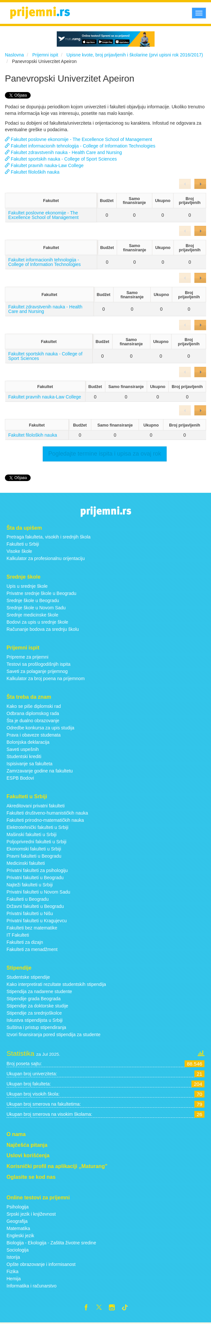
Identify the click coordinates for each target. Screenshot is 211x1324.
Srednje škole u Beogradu (33, 600)
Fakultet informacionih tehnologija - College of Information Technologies (80, 145)
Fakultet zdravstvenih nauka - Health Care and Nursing (63, 152)
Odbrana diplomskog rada (33, 713)
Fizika (13, 1271)
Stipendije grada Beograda (34, 999)
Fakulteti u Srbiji (23, 544)
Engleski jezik (20, 1236)
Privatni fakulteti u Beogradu (35, 878)
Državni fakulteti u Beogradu (35, 906)
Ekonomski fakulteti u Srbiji (34, 849)
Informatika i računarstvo (31, 1286)
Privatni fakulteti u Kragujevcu (37, 921)
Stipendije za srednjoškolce (34, 1013)
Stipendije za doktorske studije (37, 1006)
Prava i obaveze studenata (34, 735)
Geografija (17, 1221)
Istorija (13, 1257)
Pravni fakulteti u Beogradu (34, 856)
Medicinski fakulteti (26, 863)
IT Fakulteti (18, 935)
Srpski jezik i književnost (31, 1214)
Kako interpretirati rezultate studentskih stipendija (56, 984)
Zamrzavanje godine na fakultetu (40, 771)
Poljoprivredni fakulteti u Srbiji (37, 842)
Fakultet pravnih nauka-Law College (44, 165)
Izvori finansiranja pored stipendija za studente (53, 1034)
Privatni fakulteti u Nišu (30, 913)
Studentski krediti (24, 756)
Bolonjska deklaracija (28, 742)
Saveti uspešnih (23, 749)
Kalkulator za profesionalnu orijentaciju (46, 558)
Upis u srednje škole (27, 586)
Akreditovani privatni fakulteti (36, 806)
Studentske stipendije (28, 977)
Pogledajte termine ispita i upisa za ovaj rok (104, 453)
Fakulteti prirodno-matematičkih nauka (45, 820)
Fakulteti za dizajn (25, 942)
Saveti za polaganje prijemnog (37, 671)
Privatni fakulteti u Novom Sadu (38, 892)
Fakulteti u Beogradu (28, 899)
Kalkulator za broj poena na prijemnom (46, 678)
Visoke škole (19, 551)
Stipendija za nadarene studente (39, 991)
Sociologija (18, 1250)
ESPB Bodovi (20, 778)
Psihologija (18, 1207)
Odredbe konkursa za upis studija (40, 728)
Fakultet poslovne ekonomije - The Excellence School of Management (78, 139)
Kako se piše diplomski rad (34, 706)
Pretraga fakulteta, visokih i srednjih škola (49, 537)
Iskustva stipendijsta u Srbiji (35, 1020)
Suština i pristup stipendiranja (36, 1027)
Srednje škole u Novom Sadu (36, 608)
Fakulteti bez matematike (32, 928)
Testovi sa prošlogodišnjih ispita (38, 664)
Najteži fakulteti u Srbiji (30, 885)
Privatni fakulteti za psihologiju (37, 870)
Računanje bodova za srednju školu (43, 629)
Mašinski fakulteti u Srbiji (31, 834)
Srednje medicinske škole (32, 615)
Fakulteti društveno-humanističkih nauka (47, 813)
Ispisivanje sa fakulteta (30, 764)
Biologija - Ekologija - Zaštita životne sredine (51, 1243)
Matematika (18, 1228)
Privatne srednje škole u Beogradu (41, 593)
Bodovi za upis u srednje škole (37, 622)
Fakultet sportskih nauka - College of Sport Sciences (61, 159)
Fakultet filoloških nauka (32, 172)
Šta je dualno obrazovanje (33, 721)
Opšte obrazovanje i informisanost (41, 1264)
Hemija (14, 1279)
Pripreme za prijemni (27, 657)
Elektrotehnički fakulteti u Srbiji (37, 827)
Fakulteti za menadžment (32, 949)
